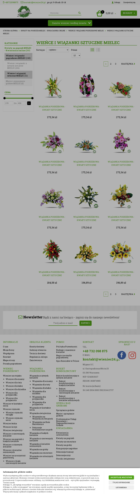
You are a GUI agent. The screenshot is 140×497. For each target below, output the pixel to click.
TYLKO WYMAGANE (121, 482)
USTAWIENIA (121, 487)
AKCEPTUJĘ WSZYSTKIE (121, 477)
